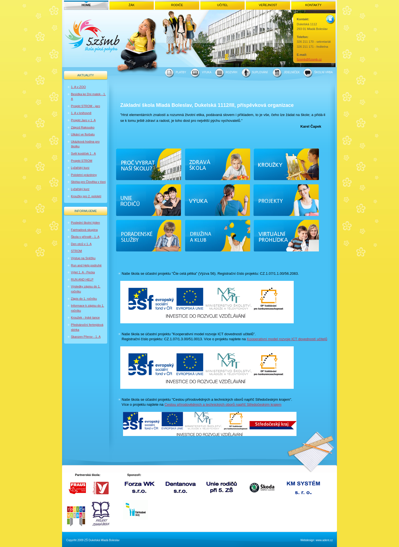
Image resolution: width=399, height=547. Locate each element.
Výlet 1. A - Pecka (83, 272)
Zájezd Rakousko (82, 127)
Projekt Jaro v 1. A (83, 120)
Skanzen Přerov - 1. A (86, 336)
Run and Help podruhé (86, 265)
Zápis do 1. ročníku (84, 298)
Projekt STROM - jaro (85, 106)
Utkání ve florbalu (83, 134)
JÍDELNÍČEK (292, 72)
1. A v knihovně (81, 113)
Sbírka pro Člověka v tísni (88, 181)
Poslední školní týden (85, 222)
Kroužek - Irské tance (85, 317)
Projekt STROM (81, 160)
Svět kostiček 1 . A (83, 153)
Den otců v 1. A (81, 244)
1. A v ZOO (78, 87)
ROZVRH (231, 72)
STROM (76, 251)
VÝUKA (206, 72)
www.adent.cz (324, 540)
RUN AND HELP (82, 279)
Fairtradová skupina (84, 229)
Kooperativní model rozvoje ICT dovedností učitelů (287, 339)
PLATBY (181, 72)
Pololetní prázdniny (84, 175)
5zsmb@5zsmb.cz (309, 59)
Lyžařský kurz (80, 167)
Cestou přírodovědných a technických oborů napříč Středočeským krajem (223, 404)
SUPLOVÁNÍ (260, 72)
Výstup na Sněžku (83, 258)
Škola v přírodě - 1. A (85, 236)
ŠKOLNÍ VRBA (323, 72)
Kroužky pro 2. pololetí (86, 196)
